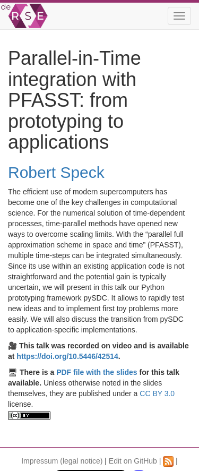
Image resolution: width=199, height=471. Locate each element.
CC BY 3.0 (157, 393)
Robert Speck (56, 172)
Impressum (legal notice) (61, 461)
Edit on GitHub (133, 461)
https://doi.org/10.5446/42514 (67, 356)
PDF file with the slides (96, 372)
